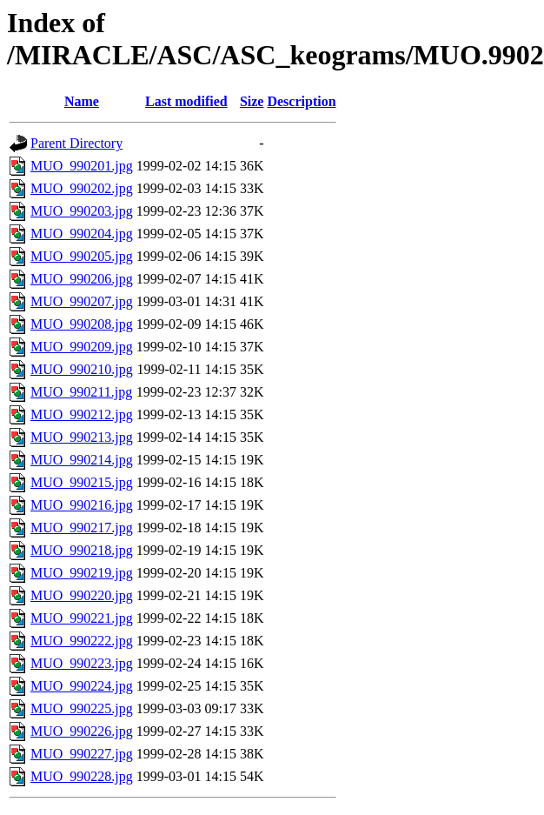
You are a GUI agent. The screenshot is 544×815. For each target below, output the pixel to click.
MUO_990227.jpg (81, 753)
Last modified (186, 101)
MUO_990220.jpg (81, 595)
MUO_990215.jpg (81, 482)
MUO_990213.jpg (81, 437)
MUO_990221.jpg (81, 618)
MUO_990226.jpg (81, 731)
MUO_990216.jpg (81, 505)
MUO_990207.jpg (81, 301)
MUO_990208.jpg (81, 324)
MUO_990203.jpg (81, 211)
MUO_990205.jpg (81, 256)
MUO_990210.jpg (81, 369)
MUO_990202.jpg (81, 188)
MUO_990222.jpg (81, 640)
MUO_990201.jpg (81, 165)
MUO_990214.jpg (81, 459)
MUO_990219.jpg (81, 572)
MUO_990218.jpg (81, 550)
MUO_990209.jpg (81, 346)
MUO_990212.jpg (81, 414)
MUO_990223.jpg (81, 663)
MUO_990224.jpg (81, 685)
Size (252, 101)
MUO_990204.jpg (81, 233)
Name (81, 101)
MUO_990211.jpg (81, 391)
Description (301, 101)
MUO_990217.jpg (81, 527)
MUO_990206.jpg (81, 278)
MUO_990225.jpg (81, 708)
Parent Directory (76, 143)
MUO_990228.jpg (81, 776)
